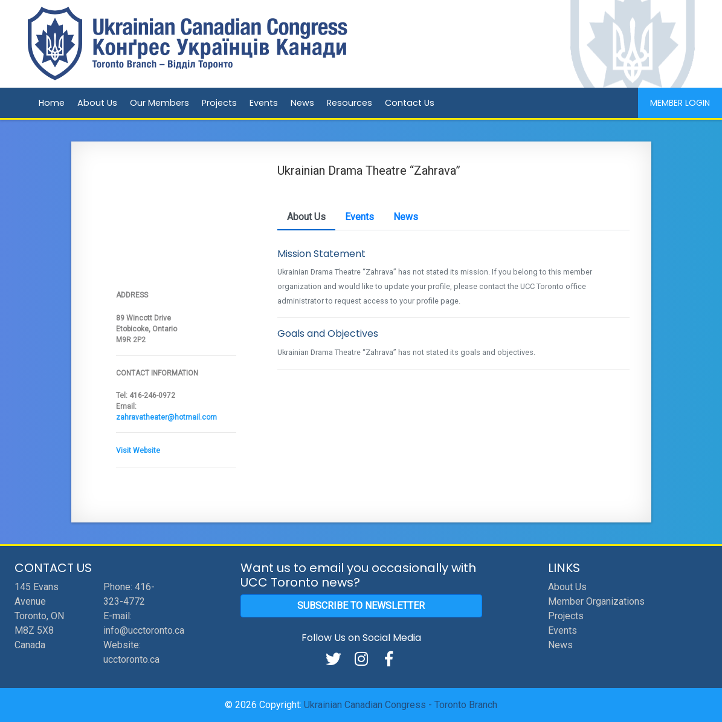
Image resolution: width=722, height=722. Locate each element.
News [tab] (405, 217)
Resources (349, 103)
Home (52, 103)
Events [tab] (359, 217)
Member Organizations (596, 601)
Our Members (159, 103)
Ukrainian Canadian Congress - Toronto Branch (400, 705)
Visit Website (138, 450)
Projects (219, 103)
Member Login (680, 103)
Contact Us (409, 103)
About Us (97, 103)
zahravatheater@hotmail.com (166, 417)
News (302, 103)
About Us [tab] (306, 217)
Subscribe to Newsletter (361, 605)
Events (264, 103)
